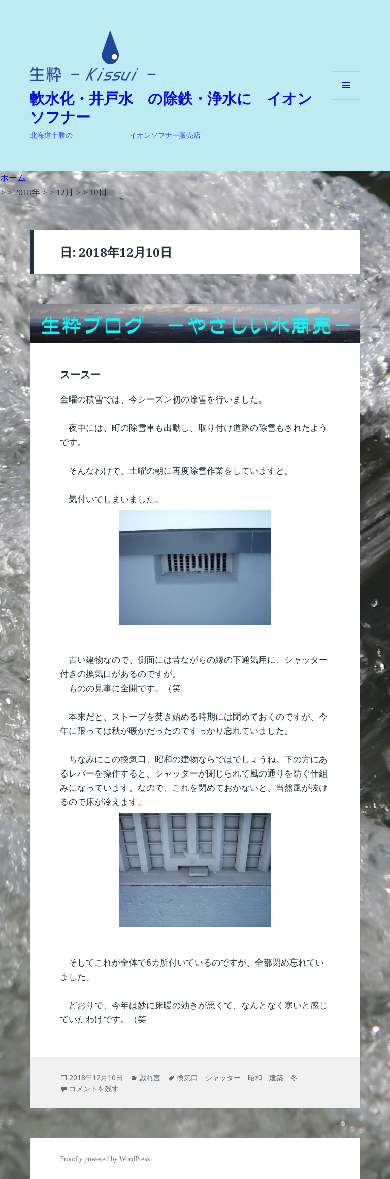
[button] (93, 56)
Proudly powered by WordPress (105, 1159)
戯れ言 (149, 1077)
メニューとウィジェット (345, 99)
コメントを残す (94, 1088)
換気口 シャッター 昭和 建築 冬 (237, 1077)
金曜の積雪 (81, 400)
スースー (80, 374)
